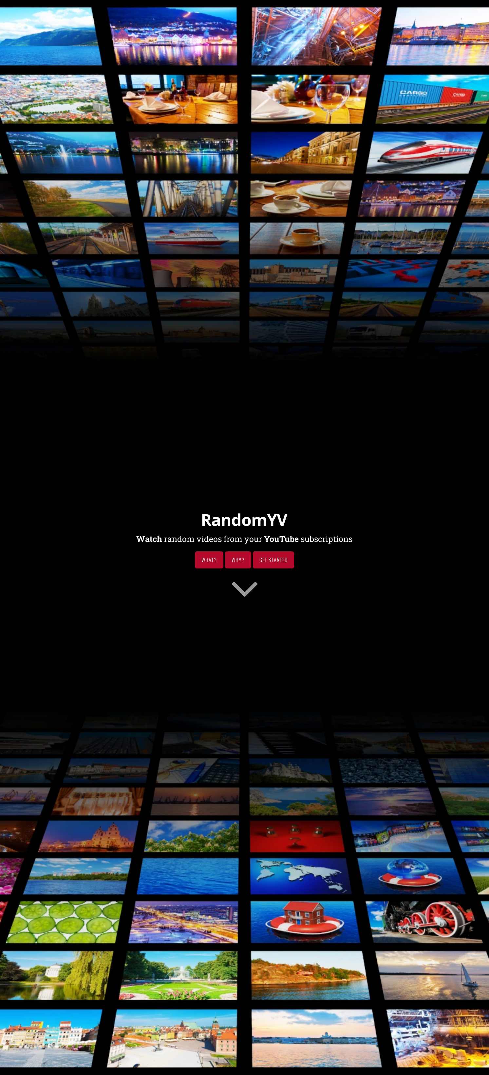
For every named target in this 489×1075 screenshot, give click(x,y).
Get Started (273, 560)
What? (209, 560)
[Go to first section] (245, 588)
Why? (238, 560)
